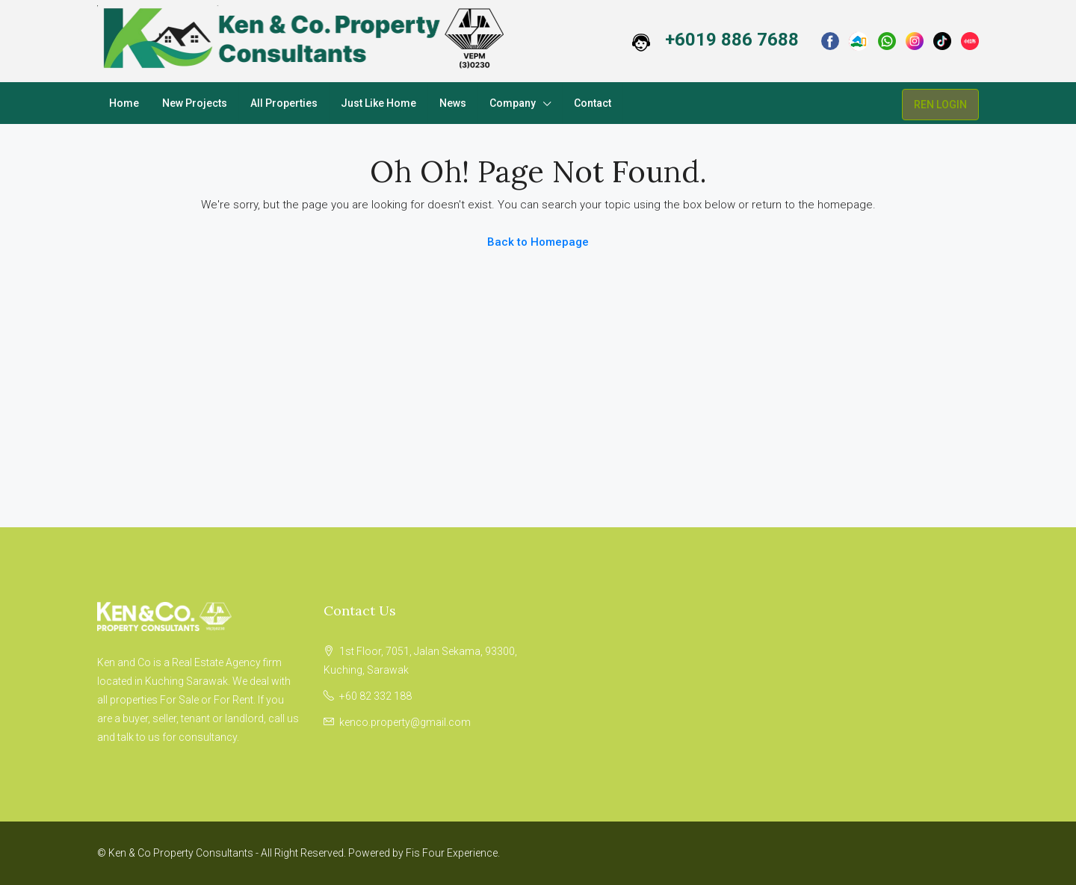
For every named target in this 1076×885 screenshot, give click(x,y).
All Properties (284, 103)
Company (512, 103)
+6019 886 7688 (732, 39)
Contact (592, 103)
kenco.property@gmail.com (405, 722)
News (452, 103)
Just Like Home (378, 103)
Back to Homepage (538, 242)
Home (124, 103)
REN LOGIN (940, 105)
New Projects (194, 103)
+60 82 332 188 (375, 696)
